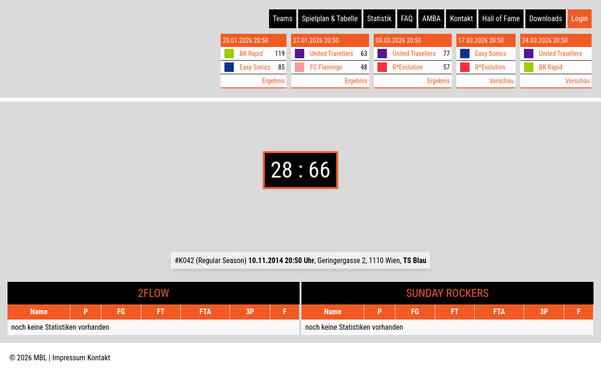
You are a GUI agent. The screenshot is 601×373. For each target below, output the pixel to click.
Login (579, 18)
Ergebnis (273, 81)
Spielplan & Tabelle (330, 18)
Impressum (69, 357)
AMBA (431, 18)
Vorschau (501, 81)
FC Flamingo (326, 67)
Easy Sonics (254, 67)
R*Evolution (408, 67)
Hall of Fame (501, 18)
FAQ (407, 18)
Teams (283, 18)
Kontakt (461, 18)
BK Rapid (251, 53)
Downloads (545, 18)
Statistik (379, 18)
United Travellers (331, 53)
